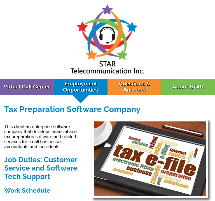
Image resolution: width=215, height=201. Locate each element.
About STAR (188, 87)
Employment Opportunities (80, 87)
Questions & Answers (134, 87)
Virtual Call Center (27, 87)
